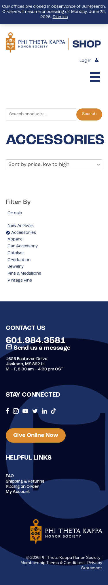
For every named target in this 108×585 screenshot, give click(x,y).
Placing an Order (22, 487)
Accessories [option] (23, 233)
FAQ (10, 476)
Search (89, 114)
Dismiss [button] (60, 17)
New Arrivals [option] (20, 226)
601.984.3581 (36, 340)
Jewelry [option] (15, 267)
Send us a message (38, 348)
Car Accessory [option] (22, 246)
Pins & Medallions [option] (24, 274)
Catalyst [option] (15, 253)
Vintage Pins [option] (19, 280)
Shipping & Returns (25, 481)
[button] (54, 164)
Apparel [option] (15, 239)
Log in (85, 61)
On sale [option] (14, 213)
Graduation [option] (19, 260)
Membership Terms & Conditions (52, 563)
